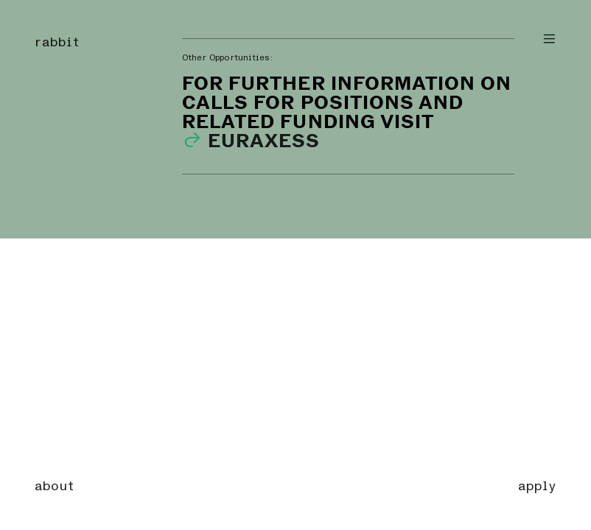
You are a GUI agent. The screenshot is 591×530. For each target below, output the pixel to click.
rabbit (57, 42)
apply (537, 486)
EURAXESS (251, 140)
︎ (549, 39)
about (54, 486)
